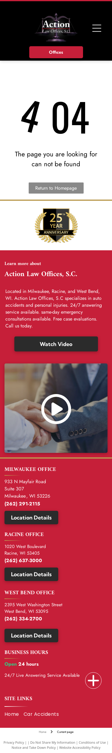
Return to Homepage (56, 188)
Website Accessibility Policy (79, 747)
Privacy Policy (14, 742)
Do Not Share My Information (52, 742)
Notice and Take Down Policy (34, 747)
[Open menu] (96, 28)
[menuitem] (14, 714)
